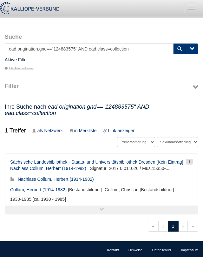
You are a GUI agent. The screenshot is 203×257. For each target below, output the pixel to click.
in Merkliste (83, 130)
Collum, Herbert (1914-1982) (38, 189)
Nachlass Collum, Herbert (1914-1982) (48, 168)
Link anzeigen (119, 130)
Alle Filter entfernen (19, 68)
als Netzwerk (47, 130)
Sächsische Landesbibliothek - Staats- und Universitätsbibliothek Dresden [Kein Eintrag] (96, 162)
